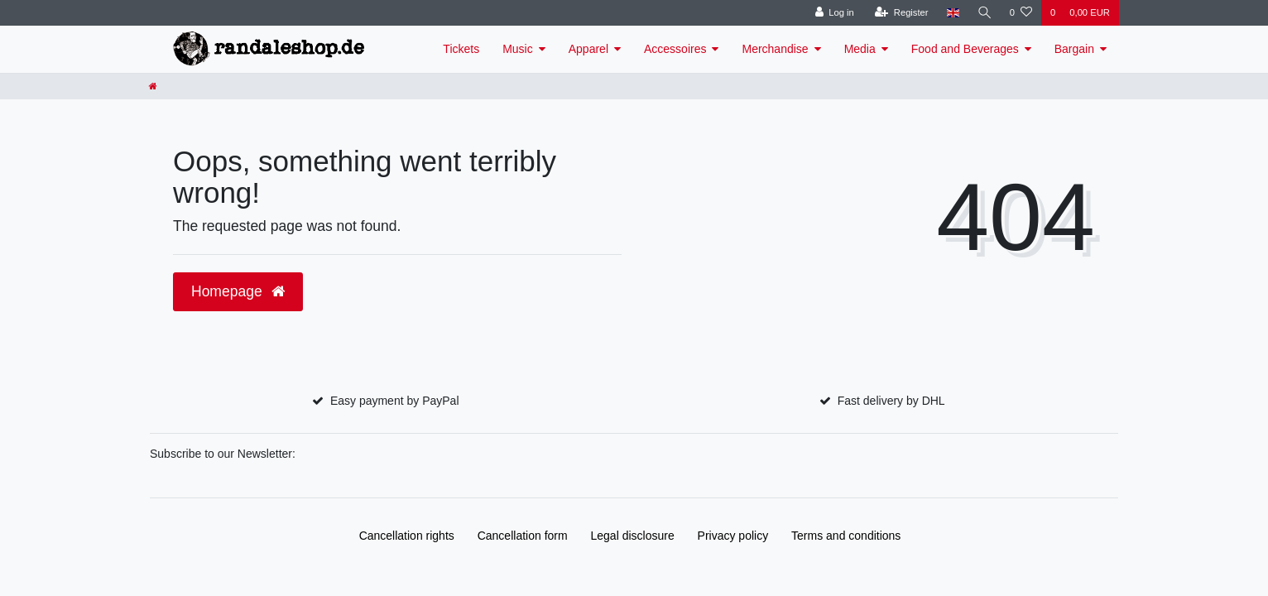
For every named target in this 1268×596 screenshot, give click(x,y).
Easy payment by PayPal (394, 400)
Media (860, 48)
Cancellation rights (406, 535)
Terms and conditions (846, 535)
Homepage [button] (238, 291)
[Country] (951, 13)
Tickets (461, 48)
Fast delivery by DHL (891, 400)
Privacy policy (733, 535)
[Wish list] (1021, 13)
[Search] (984, 13)
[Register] (901, 13)
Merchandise (775, 48)
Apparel (588, 48)
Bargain (1074, 48)
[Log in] (833, 13)
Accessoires (675, 48)
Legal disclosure (633, 535)
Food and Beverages (965, 48)
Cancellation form (523, 535)
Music (517, 48)
